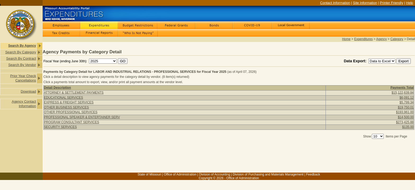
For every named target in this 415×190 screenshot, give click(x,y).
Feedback (313, 174)
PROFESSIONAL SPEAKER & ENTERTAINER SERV (82, 117)
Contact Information (335, 3)
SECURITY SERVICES (60, 127)
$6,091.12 (407, 97)
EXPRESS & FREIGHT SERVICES (69, 102)
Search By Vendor (22, 65)
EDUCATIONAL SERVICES (63, 97)
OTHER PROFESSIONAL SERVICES (70, 112)
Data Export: (356, 61)
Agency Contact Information (24, 103)
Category (396, 39)
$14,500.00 (406, 117)
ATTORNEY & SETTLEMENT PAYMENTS (73, 92)
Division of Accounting (214, 174)
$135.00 (408, 127)
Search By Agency (22, 46)
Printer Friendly (391, 3)
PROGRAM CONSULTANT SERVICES (71, 122)
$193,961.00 (405, 112)
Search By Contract (21, 58)
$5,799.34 (407, 102)
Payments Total (402, 87)
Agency (381, 39)
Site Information (365, 3)
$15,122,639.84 (403, 92)
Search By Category (20, 52)
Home (346, 39)
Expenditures (363, 39)
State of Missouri (149, 174)
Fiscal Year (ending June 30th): (65, 61)
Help (409, 3)
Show (367, 136)
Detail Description (57, 87)
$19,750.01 (406, 107)
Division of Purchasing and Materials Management (268, 174)
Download (28, 91)
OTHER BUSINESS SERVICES (66, 107)
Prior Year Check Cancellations (23, 78)
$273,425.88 (405, 122)
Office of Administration (180, 174)
